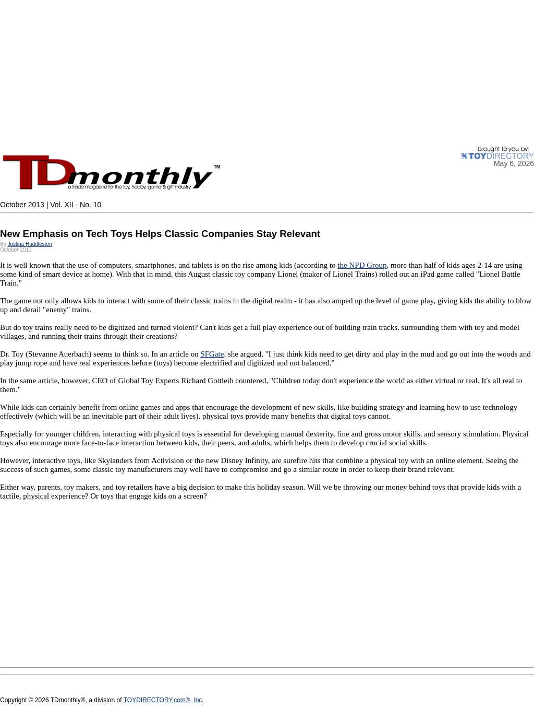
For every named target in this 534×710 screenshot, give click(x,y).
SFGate (212, 354)
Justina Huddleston (29, 244)
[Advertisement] (267, 73)
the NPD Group (361, 265)
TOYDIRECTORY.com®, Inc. (164, 700)
